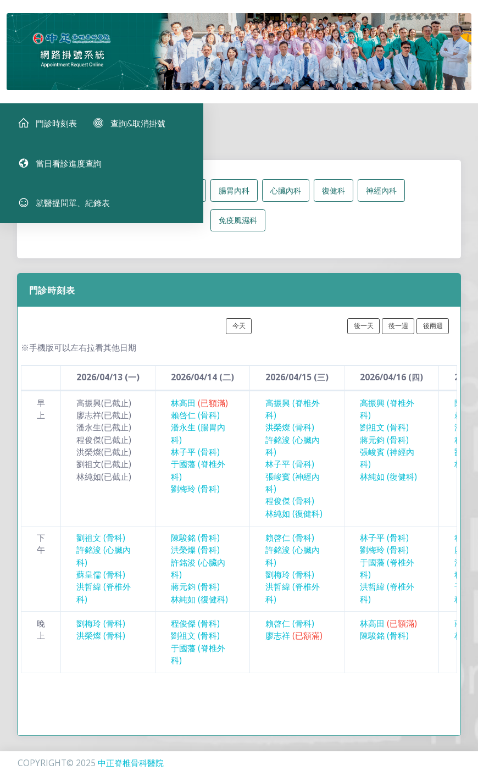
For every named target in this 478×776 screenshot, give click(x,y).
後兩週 (433, 334)
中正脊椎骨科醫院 (131, 763)
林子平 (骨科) (195, 461)
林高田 (199, 412)
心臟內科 (285, 199)
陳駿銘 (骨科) (195, 546)
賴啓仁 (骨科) (195, 424)
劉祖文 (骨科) (384, 436)
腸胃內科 (234, 199)
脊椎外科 (182, 199)
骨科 (138, 199)
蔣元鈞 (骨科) (384, 448)
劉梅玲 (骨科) (195, 497)
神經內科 (381, 199)
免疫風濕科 (238, 229)
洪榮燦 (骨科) (289, 436)
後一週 (398, 334)
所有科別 (94, 199)
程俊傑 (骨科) (289, 510)
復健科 (333, 199)
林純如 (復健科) (294, 522)
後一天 (364, 334)
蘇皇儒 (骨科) (100, 583)
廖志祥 (294, 644)
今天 (239, 334)
